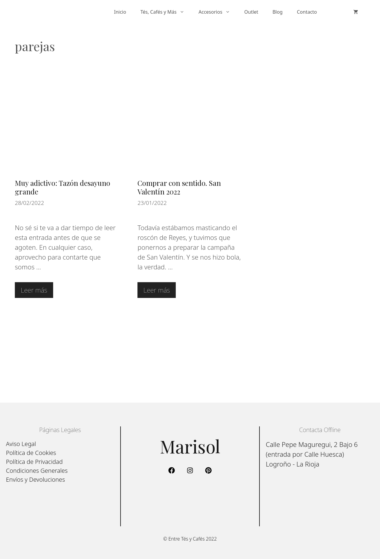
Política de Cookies (31, 453)
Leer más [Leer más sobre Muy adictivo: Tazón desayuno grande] (34, 289)
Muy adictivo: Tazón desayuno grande (62, 187)
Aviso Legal (21, 444)
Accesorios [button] (218, 12)
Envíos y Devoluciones (35, 479)
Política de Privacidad (34, 462)
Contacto (307, 12)
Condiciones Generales (37, 471)
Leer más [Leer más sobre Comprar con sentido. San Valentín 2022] (156, 289)
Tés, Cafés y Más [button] (165, 12)
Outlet (251, 12)
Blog (278, 12)
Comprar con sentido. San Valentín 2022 (179, 187)
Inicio (120, 12)
